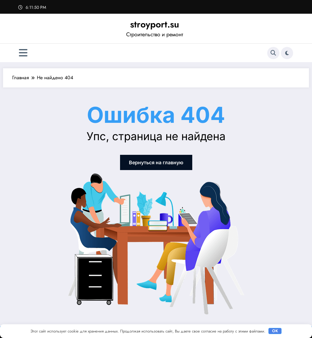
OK (275, 331)
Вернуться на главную (156, 162)
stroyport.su (154, 24)
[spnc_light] (287, 53)
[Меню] (23, 53)
